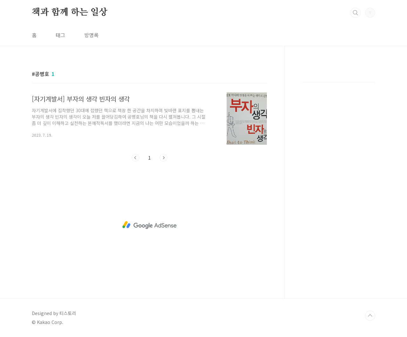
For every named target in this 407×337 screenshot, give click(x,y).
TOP (370, 316)
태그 (60, 35)
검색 (355, 12)
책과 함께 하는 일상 (69, 12)
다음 (163, 158)
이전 (135, 158)
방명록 (91, 35)
